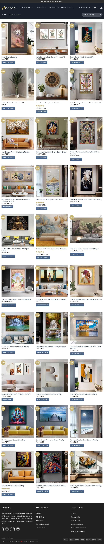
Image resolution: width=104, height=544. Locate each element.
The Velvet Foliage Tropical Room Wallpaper (84, 249)
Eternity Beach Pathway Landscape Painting (50, 440)
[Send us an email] (7, 529)
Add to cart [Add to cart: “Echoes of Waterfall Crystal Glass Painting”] (41, 208)
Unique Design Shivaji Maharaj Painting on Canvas (86, 299)
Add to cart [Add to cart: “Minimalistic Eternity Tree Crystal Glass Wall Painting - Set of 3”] (7, 206)
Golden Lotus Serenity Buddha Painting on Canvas (15, 249)
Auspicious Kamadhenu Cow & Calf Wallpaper (16, 299)
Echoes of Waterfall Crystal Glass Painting (49, 199)
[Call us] (10, 529)
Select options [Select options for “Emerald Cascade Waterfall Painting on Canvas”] (42, 352)
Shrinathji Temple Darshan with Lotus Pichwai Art (86, 103)
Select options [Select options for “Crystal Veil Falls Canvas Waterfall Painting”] (8, 352)
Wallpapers (54, 8)
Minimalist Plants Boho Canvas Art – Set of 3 (50, 57)
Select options (42, 258)
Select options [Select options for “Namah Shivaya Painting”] (8, 62)
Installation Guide (77, 524)
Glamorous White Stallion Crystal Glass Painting (85, 199)
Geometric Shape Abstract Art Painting (48, 394)
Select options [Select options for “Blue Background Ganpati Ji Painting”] (8, 445)
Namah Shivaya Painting (9, 57)
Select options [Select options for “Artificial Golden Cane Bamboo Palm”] (8, 108)
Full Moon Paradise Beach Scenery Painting (84, 440)
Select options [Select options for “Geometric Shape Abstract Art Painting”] (42, 399)
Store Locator (75, 517)
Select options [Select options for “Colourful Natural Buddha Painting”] (8, 494)
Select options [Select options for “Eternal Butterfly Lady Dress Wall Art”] (77, 62)
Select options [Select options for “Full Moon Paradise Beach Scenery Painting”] (77, 445)
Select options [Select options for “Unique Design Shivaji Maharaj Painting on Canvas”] (77, 305)
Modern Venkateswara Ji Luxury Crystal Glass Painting (85, 153)
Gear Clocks (66, 7)
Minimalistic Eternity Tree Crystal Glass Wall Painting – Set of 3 (16, 200)
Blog (3, 538)
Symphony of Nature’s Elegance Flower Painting (85, 486)
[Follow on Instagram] (3, 529)
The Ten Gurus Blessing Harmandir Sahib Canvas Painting (85, 347)
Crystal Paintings (26, 7)
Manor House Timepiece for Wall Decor (49, 103)
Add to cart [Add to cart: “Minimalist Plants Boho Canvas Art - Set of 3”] (41, 62)
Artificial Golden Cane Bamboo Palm (13, 103)
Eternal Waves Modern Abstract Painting (83, 394)
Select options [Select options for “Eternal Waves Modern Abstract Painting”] (77, 399)
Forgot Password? (42, 524)
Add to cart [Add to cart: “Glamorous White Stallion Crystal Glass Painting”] (76, 205)
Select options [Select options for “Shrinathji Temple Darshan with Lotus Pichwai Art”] (77, 108)
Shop (11, 15)
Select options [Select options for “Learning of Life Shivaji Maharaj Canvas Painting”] (42, 305)
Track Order (40, 528)
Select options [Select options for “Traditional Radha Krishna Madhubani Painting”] (42, 491)
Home (4, 15)
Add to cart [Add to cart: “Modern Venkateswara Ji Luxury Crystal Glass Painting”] (76, 159)
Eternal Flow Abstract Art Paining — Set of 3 (16, 394)
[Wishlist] (95, 7)
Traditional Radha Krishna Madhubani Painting (50, 486)
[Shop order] (92, 15)
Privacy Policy (76, 520)
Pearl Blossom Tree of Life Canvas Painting (16, 152)
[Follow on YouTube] (18, 529)
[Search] (73, 8)
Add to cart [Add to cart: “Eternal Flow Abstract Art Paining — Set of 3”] (7, 399)
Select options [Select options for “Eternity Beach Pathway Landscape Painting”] (42, 445)
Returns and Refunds (78, 531)
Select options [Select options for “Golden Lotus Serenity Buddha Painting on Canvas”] (8, 256)
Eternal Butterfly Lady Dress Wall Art (82, 57)
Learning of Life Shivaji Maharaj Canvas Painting (51, 299)
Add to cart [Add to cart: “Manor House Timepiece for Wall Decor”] (41, 111)
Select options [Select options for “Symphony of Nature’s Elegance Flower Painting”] (77, 491)
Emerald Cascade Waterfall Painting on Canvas (51, 346)
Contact (74, 513)
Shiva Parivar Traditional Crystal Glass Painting (51, 152)
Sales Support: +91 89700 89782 (52, 1)
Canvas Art (41, 8)
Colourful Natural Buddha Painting (13, 486)
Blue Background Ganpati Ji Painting (13, 440)
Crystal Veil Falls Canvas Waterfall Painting (15, 346)
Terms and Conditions (78, 528)
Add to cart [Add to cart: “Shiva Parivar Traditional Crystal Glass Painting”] (41, 157)
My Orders (40, 517)
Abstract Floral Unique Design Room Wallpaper (51, 249)
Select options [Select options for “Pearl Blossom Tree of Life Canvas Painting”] (8, 157)
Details (38, 513)
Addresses (39, 520)
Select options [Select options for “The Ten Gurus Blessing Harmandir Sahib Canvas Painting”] (77, 353)
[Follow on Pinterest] (14, 529)
